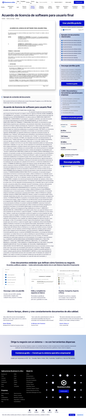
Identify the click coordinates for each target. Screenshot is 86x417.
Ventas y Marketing (50, 7)
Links (15, 378)
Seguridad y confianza (19, 399)
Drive (2, 386)
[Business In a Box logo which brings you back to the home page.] (8, 2)
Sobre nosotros (5, 393)
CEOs (27, 374)
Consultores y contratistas (75, 7)
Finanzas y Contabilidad (41, 7)
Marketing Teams (30, 386)
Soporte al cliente (58, 2)
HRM (15, 374)
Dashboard (4, 382)
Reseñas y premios (18, 397)
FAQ (2, 401)
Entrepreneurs (29, 376)
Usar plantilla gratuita (72, 23)
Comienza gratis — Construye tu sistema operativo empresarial (43, 353)
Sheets (15, 382)
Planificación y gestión (10, 7)
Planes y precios (18, 395)
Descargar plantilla (72, 162)
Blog (2, 395)
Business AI (4, 374)
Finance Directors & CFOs (32, 390)
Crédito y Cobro (58, 7)
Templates (16, 386)
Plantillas (3, 7)
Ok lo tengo (72, 414)
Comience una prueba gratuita (72, 117)
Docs (2, 384)
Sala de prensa (17, 393)
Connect (3, 378)
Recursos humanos (24, 7)
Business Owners (30, 378)
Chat (2, 376)
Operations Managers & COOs (33, 392)
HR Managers (29, 382)
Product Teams (30, 384)
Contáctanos (4, 397)
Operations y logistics (65, 7)
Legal (18, 7)
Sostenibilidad (17, 401)
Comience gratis (71, 84)
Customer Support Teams (32, 388)
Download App (5, 399)
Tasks (15, 384)
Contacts (3, 380)
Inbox (15, 376)
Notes (15, 380)
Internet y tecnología (33, 7)
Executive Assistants (31, 380)
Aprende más (80, 414)
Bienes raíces (83, 7)
